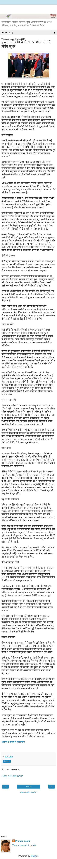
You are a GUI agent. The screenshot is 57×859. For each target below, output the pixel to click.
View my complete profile (24, 845)
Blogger (34, 856)
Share (6, 761)
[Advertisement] (28, 8)
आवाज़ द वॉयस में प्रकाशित (13, 742)
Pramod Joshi (22, 841)
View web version (28, 792)
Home (28, 786)
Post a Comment (12, 776)
